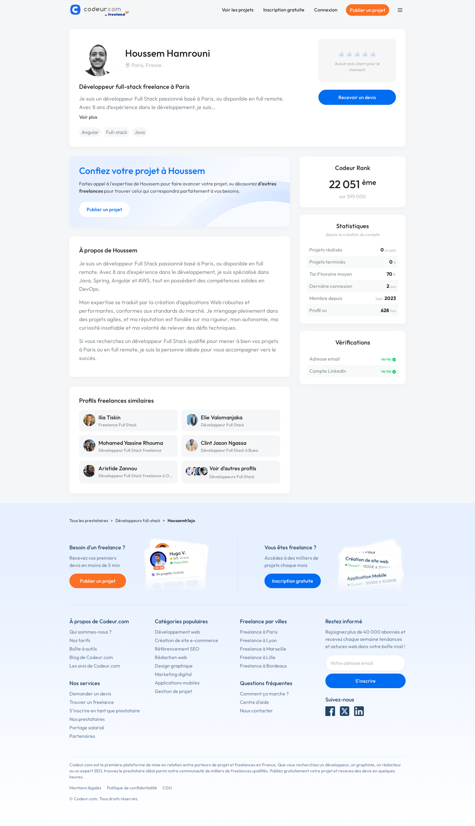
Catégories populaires (181, 621)
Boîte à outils (83, 649)
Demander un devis (90, 694)
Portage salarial (86, 727)
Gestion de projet (173, 691)
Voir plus (88, 117)
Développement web (177, 632)
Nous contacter (256, 711)
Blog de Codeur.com (91, 657)
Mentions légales (85, 788)
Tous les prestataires (88, 520)
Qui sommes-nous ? (90, 632)
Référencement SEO (177, 649)
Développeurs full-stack (137, 520)
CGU (167, 788)
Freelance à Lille (257, 657)
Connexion (325, 10)
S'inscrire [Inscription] (365, 681)
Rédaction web (171, 657)
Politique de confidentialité (132, 788)
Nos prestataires (87, 719)
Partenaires (82, 736)
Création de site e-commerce (186, 640)
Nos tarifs (79, 640)
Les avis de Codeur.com (94, 666)
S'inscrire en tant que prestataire (104, 711)
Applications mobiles (177, 683)
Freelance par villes (263, 621)
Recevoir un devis (357, 97)
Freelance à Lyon (258, 640)
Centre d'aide (254, 702)
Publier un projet (367, 10)
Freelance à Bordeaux (263, 666)
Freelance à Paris (258, 632)
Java (140, 132)
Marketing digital (173, 674)
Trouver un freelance (91, 702)
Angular (90, 132)
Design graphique (174, 666)
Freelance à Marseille (263, 649)
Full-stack (116, 132)
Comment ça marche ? (264, 694)
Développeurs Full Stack (231, 476)
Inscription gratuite (283, 10)
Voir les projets (238, 10)
